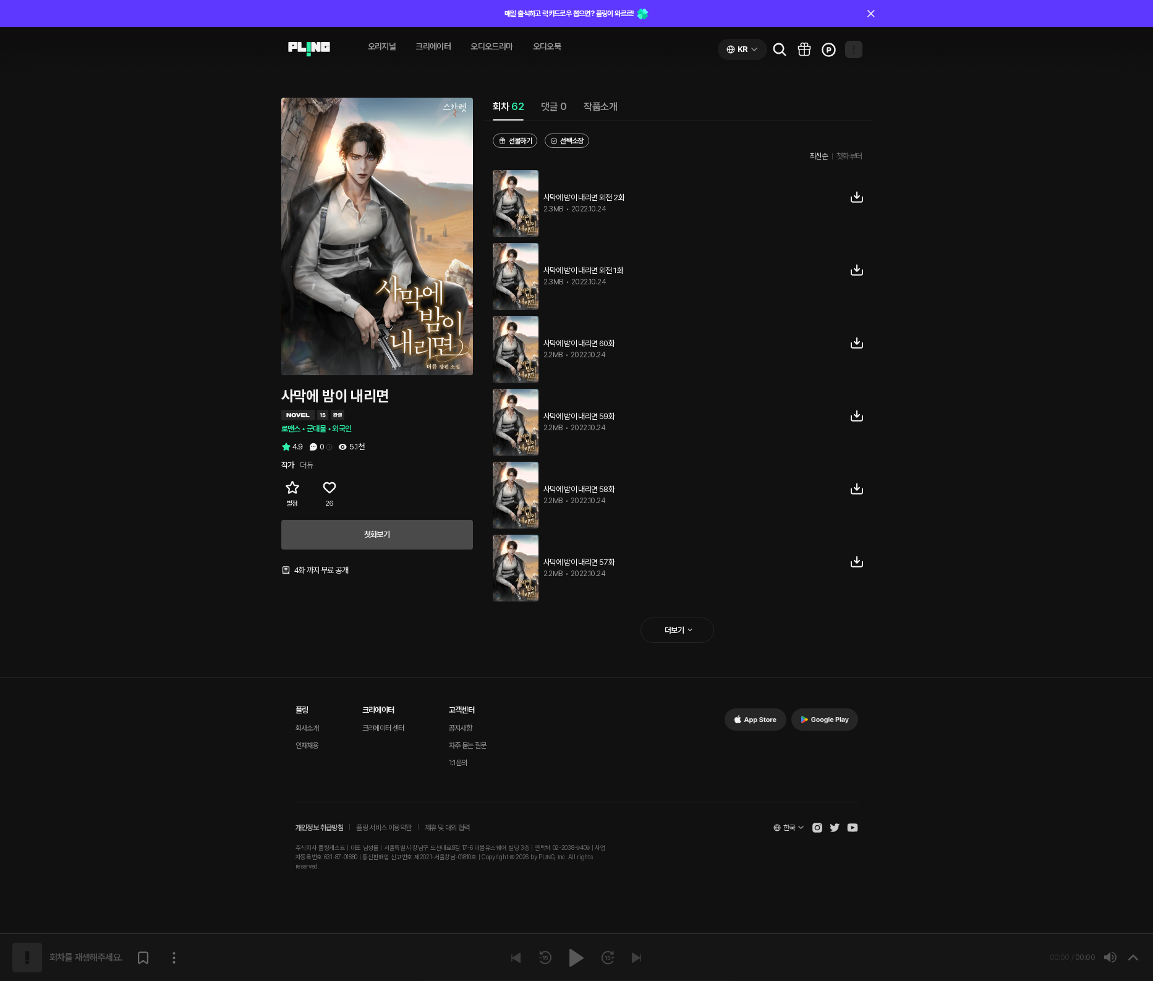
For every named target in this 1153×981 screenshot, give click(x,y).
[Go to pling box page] (804, 49)
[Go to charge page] (829, 49)
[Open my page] (853, 49)
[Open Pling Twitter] (835, 827)
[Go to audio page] (309, 49)
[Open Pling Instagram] (817, 827)
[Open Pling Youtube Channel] (852, 827)
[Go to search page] (779, 49)
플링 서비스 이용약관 (383, 827)
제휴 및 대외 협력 (447, 827)
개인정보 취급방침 (320, 827)
